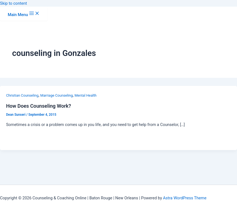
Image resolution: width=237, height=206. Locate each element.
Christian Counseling (22, 95)
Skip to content (13, 3)
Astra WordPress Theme (185, 197)
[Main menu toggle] (24, 14)
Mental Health (85, 95)
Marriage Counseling (56, 95)
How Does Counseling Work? (38, 106)
